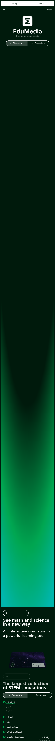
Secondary (38, 43)
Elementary (17, 43)
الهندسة (9, 710)
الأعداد (8, 706)
